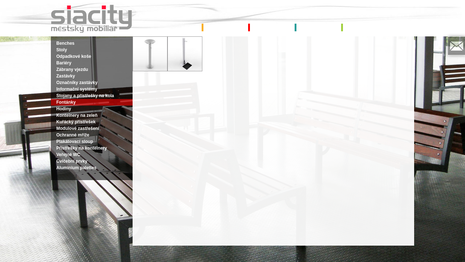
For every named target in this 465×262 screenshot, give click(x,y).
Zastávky (65, 76)
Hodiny (63, 108)
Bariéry (63, 63)
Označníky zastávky (76, 82)
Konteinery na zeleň (76, 115)
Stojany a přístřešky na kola (85, 95)
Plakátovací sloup (74, 141)
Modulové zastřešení (77, 128)
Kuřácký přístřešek (76, 121)
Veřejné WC (68, 154)
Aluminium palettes (76, 167)
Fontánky (66, 102)
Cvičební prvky (71, 161)
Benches (65, 43)
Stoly (61, 49)
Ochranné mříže (72, 135)
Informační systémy (76, 89)
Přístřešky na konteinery (81, 148)
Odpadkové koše (73, 56)
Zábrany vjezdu (72, 69)
